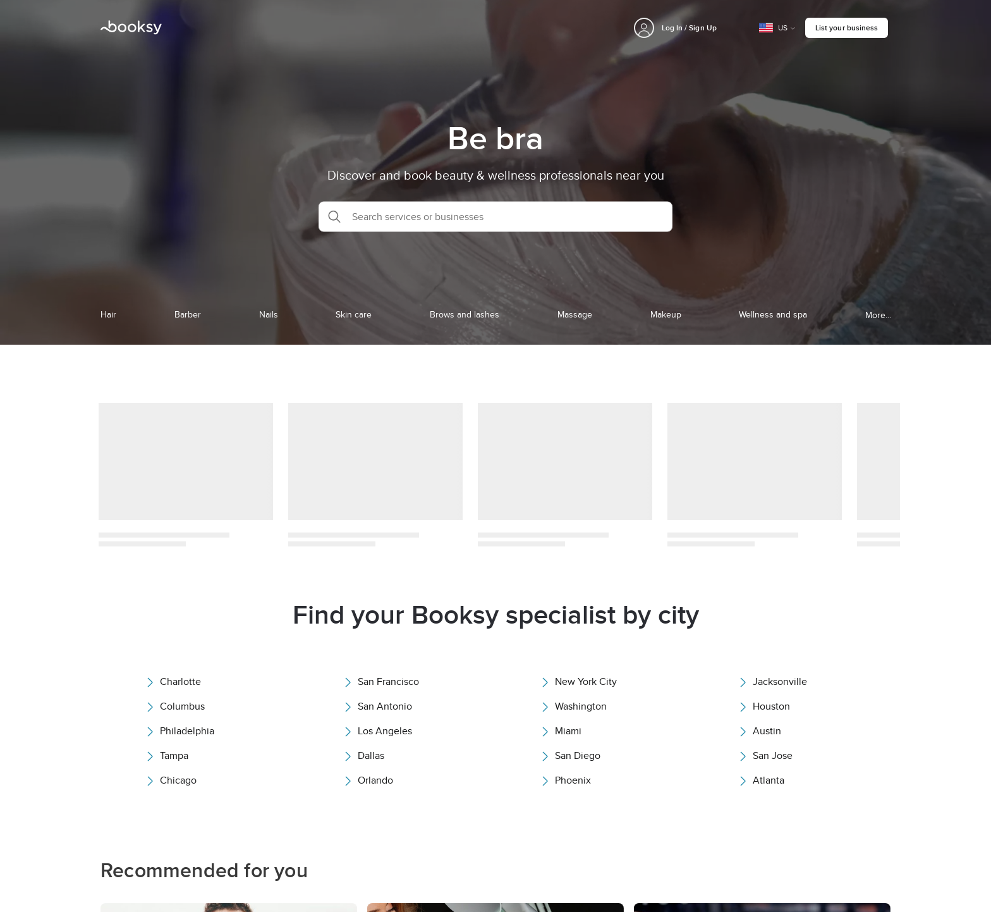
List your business (846, 27)
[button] (495, 216)
